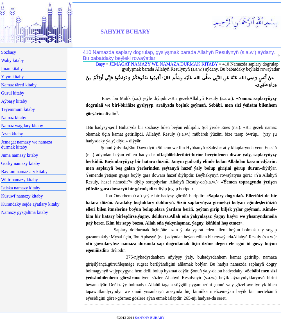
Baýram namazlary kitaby (24, 171)
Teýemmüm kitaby (18, 109)
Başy (100, 64)
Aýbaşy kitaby (14, 101)
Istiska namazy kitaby (20, 187)
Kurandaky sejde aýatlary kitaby (30, 204)
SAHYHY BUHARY (125, 31)
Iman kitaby (12, 68)
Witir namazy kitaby (19, 179)
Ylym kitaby (12, 76)
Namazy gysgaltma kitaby (24, 212)
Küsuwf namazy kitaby (22, 196)
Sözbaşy (8, 52)
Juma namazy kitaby (19, 155)
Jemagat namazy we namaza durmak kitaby (26, 144)
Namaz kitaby (13, 117)
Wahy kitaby (12, 60)
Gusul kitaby (12, 93)
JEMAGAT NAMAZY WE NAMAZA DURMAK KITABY (164, 64)
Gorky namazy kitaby (20, 163)
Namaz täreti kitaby (19, 84)
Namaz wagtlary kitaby (22, 125)
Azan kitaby (12, 133)
